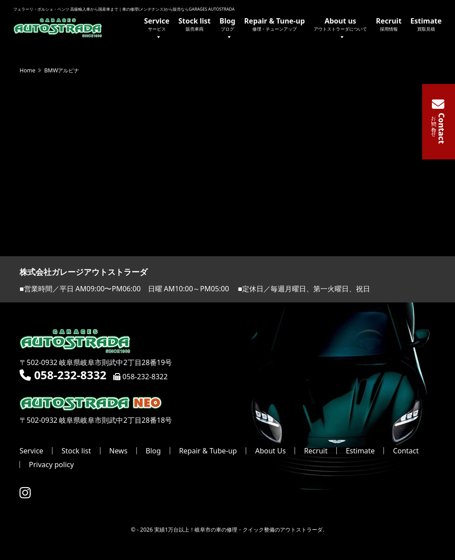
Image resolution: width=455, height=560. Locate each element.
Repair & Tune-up (274, 24)
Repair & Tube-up (208, 451)
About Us (270, 451)
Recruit (389, 24)
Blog (227, 29)
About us (340, 29)
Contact (406, 451)
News (118, 451)
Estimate (426, 24)
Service (156, 29)
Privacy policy (51, 464)
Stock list (194, 24)
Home (27, 70)
